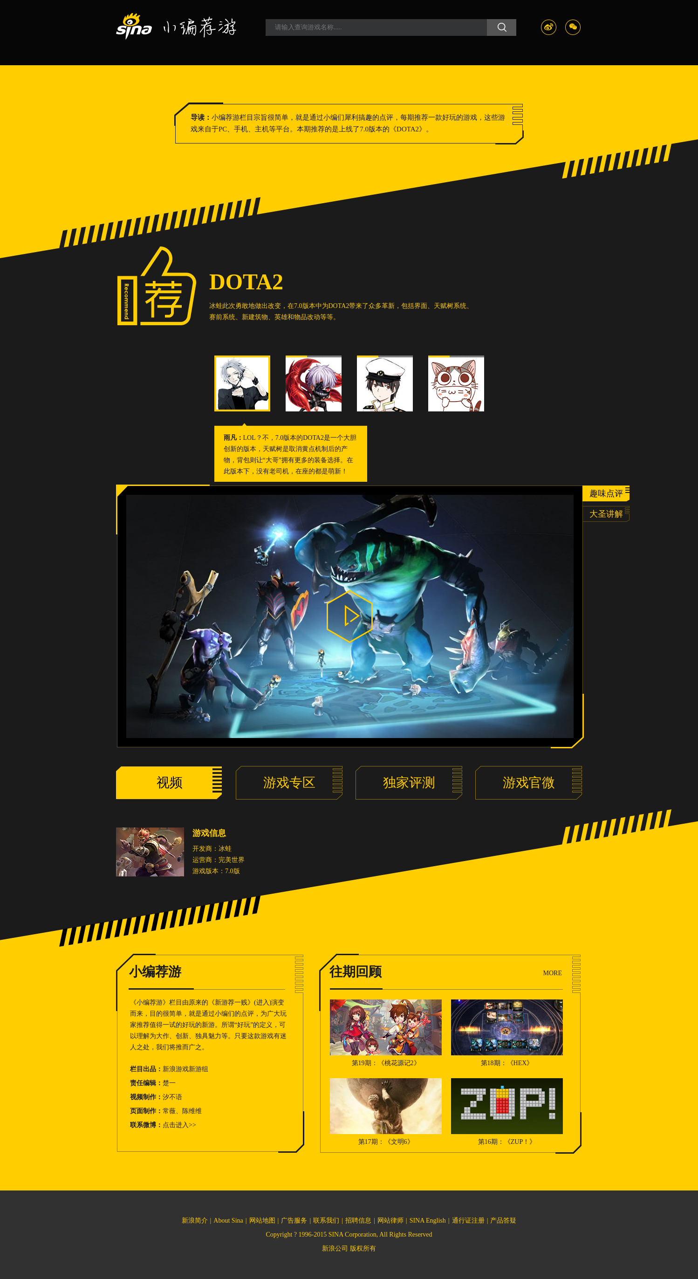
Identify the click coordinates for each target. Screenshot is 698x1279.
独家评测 (409, 782)
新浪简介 (195, 1220)
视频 (170, 782)
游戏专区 (289, 782)
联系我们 (326, 1220)
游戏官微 (529, 782)
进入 (262, 1002)
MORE (552, 973)
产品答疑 (503, 1220)
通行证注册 (468, 1220)
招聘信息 (358, 1220)
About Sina (228, 1220)
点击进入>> (179, 1125)
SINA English (428, 1220)
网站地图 (262, 1220)
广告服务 (294, 1220)
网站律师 (390, 1220)
